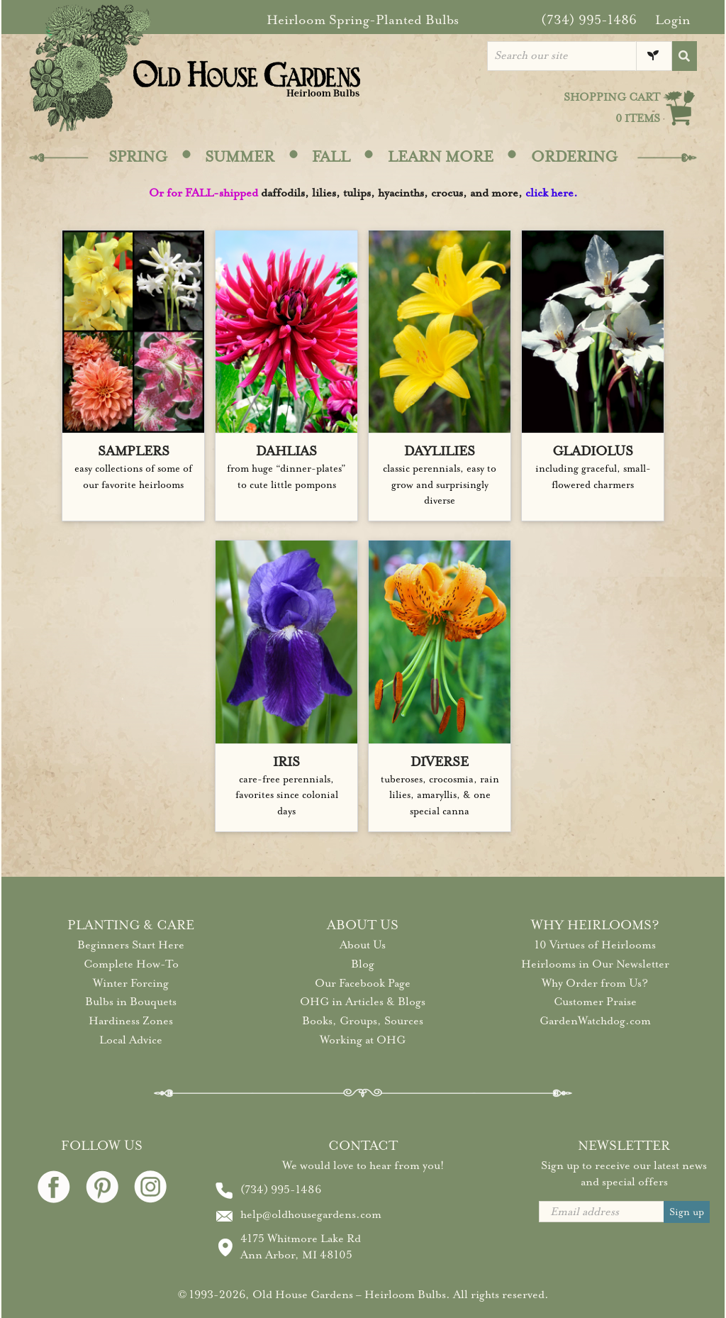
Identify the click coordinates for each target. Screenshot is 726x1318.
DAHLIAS (286, 451)
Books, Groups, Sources (362, 1021)
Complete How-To (131, 964)
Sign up (686, 1212)
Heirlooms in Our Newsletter (595, 964)
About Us (363, 945)
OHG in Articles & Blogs (362, 1002)
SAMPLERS (133, 451)
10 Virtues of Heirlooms (595, 945)
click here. (551, 193)
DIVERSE (440, 761)
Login (673, 19)
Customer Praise (595, 1002)
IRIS (286, 761)
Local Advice (130, 1040)
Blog (362, 964)
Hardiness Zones (131, 1021)
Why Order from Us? (595, 983)
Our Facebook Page (363, 983)
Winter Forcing (131, 983)
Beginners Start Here (130, 945)
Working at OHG (363, 1040)
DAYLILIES (439, 451)
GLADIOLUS (592, 451)
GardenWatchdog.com (595, 1021)
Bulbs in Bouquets (131, 1002)
